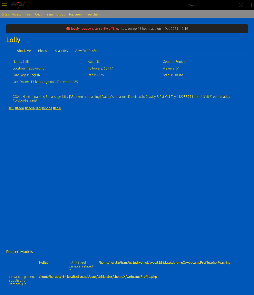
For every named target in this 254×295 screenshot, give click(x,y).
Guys (38, 14)
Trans (49, 14)
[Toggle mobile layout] (250, 5)
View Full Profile (86, 51)
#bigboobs (44, 108)
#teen (19, 108)
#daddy (30, 108)
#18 (11, 108)
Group (60, 14)
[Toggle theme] (241, 5)
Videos (17, 14)
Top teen (75, 14)
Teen (28, 14)
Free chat (92, 14)
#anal (57, 108)
